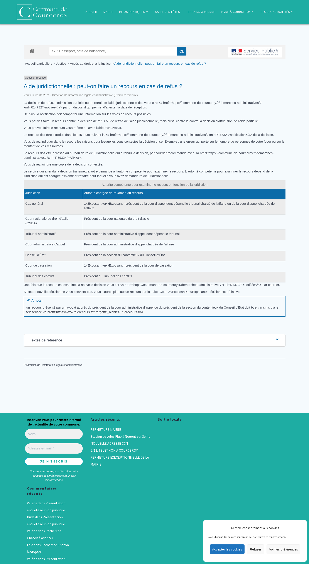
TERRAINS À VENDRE (200, 12)
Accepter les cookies (227, 549)
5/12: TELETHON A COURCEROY (114, 450)
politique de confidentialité (48, 476)
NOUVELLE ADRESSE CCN (109, 443)
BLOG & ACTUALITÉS (275, 12)
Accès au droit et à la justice (90, 63)
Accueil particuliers (39, 63)
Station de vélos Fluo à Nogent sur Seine (120, 436)
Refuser (255, 549)
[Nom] (54, 434)
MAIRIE (108, 12)
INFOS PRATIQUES (132, 12)
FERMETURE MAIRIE (106, 429)
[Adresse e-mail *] (54, 448)
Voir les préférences (283, 549)
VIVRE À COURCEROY (236, 12)
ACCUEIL (92, 12)
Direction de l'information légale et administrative (54, 364)
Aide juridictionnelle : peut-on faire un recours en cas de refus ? (160, 63)
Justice (61, 63)
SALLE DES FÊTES (167, 12)
